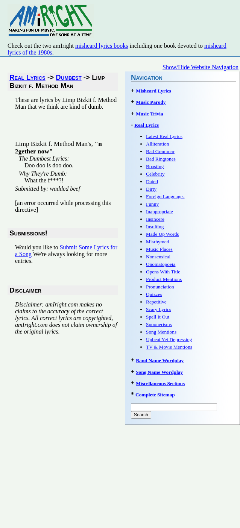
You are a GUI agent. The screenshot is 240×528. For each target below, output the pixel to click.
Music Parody (151, 102)
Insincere (155, 219)
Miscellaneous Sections (160, 383)
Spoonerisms (159, 324)
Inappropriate (159, 211)
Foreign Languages (165, 196)
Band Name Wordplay (160, 360)
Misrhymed (157, 241)
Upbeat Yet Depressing (169, 339)
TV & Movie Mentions (169, 347)
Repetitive (156, 302)
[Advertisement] (103, 127)
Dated (152, 181)
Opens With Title (163, 272)
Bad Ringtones (161, 159)
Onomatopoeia (160, 264)
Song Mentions (161, 332)
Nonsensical (158, 256)
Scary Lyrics (158, 309)
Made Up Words (162, 234)
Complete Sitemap (155, 395)
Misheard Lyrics (153, 91)
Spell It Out (157, 317)
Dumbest (68, 77)
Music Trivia (149, 114)
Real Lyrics (27, 77)
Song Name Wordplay (159, 372)
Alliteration (157, 144)
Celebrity (155, 174)
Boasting (155, 166)
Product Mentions (164, 279)
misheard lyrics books (101, 45)
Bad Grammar (160, 151)
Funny (152, 204)
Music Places (159, 249)
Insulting (155, 226)
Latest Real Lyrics (164, 136)
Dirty (151, 189)
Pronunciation (160, 287)
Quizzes (154, 294)
